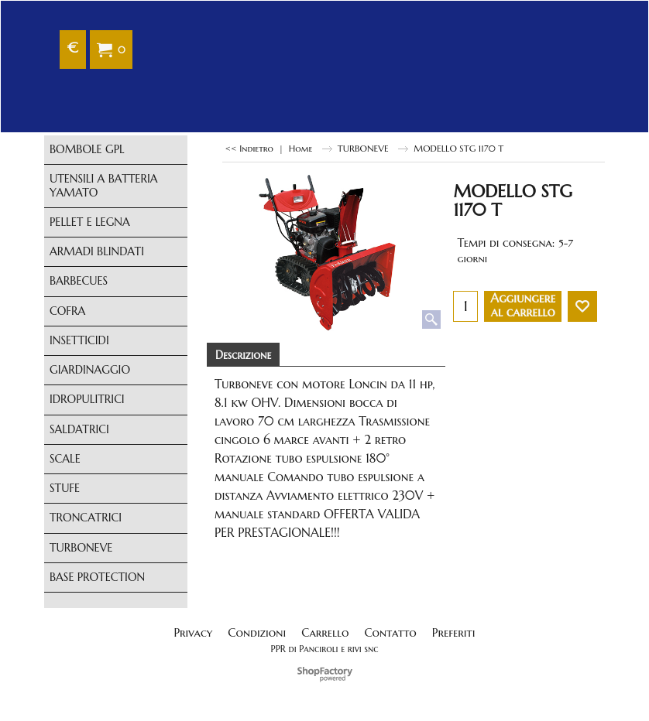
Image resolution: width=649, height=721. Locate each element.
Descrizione (243, 355)
